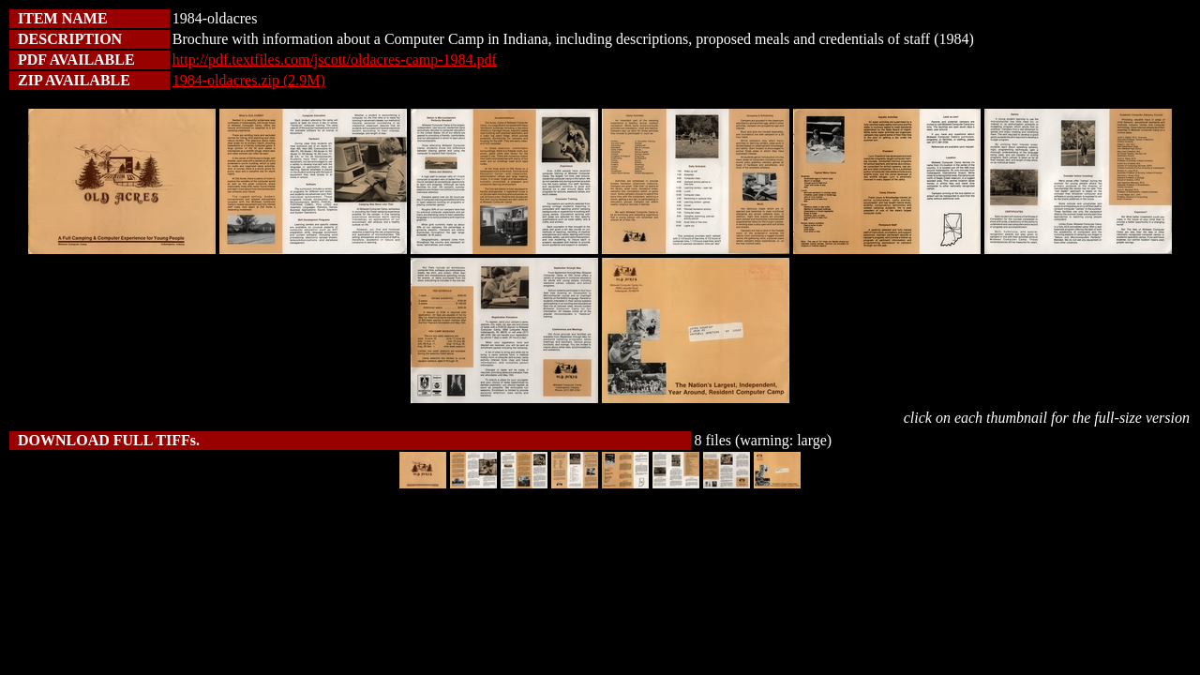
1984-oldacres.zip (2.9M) (248, 80)
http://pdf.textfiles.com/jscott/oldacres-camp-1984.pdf (334, 60)
